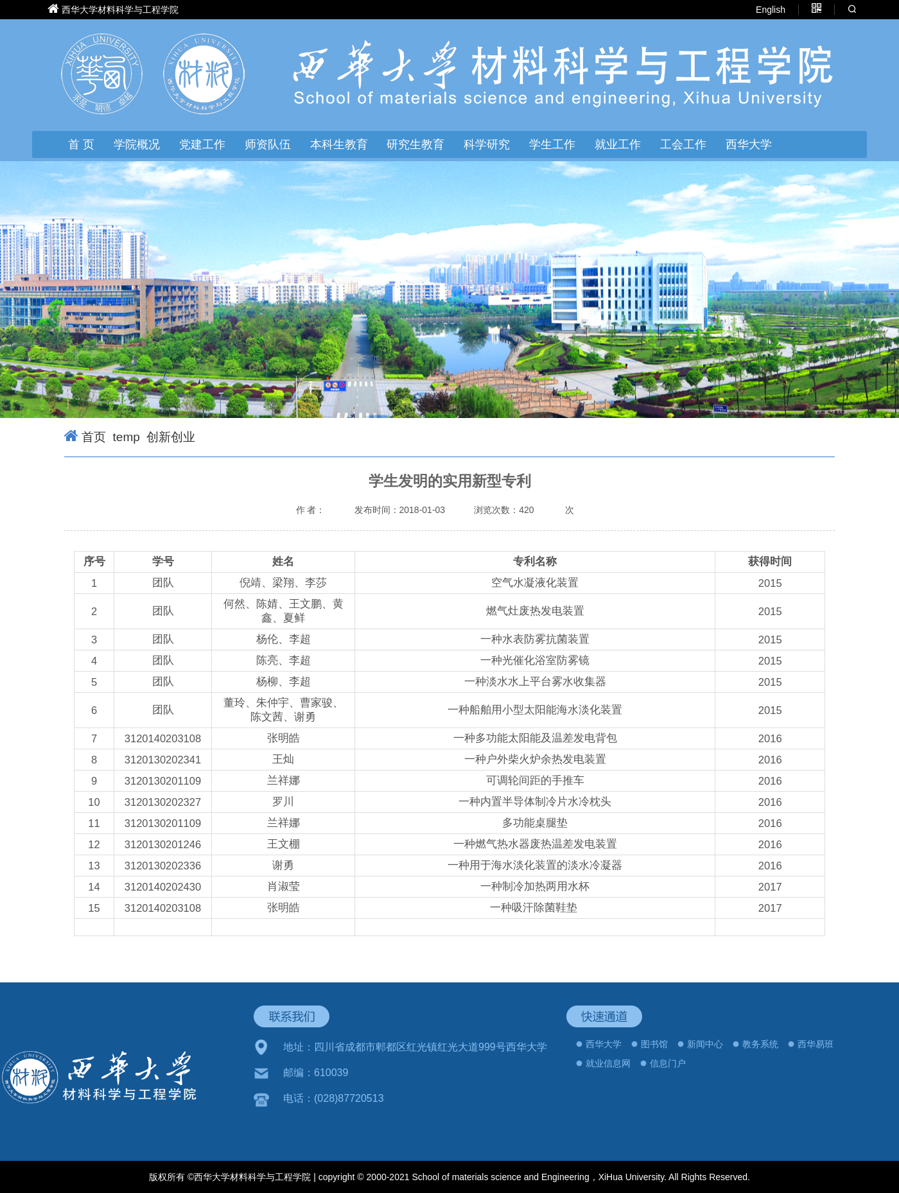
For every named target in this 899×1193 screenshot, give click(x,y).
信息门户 (668, 1063)
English (770, 9)
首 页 (81, 144)
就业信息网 (608, 1063)
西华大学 (749, 144)
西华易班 (816, 1044)
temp (126, 437)
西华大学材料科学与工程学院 (120, 9)
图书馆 (654, 1044)
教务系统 (760, 1044)
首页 (94, 437)
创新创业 (170, 437)
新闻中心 (705, 1044)
